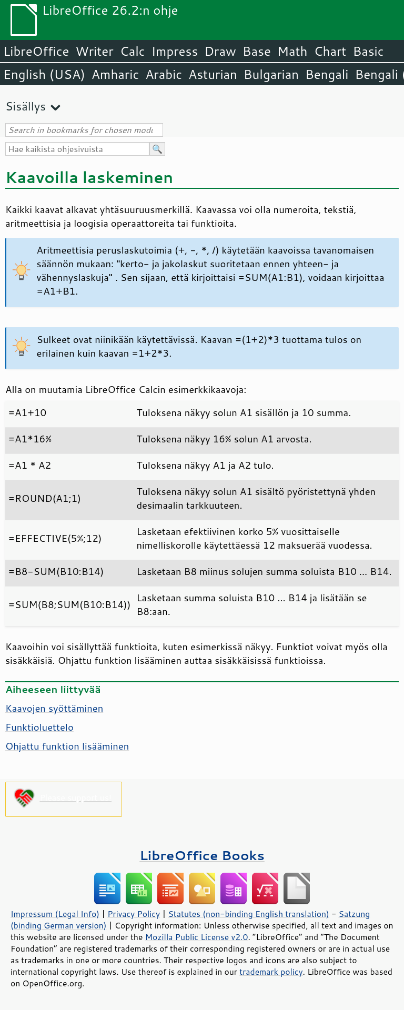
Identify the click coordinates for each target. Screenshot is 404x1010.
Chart (330, 51)
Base (257, 51)
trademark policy (270, 971)
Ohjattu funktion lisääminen (67, 746)
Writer (94, 51)
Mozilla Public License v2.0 (196, 937)
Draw (220, 51)
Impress (175, 51)
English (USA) (44, 74)
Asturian (212, 74)
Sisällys (25, 106)
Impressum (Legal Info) (55, 914)
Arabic (163, 74)
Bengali (326, 74)
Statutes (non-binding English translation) (248, 914)
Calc (132, 51)
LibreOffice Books (202, 855)
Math (292, 51)
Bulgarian (271, 74)
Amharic (115, 74)
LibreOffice (36, 51)
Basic (367, 51)
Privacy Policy (133, 914)
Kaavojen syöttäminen (54, 708)
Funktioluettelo (39, 727)
